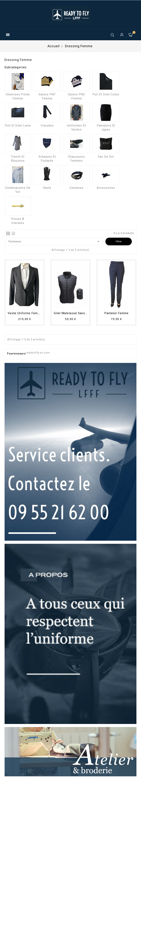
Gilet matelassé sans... (70, 313)
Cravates (47, 125)
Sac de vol (106, 156)
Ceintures (77, 188)
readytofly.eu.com (38, 352)
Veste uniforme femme (25, 313)
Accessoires (106, 188)
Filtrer (119, 241)
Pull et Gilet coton (106, 94)
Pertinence (54, 241)
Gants (47, 188)
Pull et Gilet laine (18, 125)
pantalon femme (116, 313)
